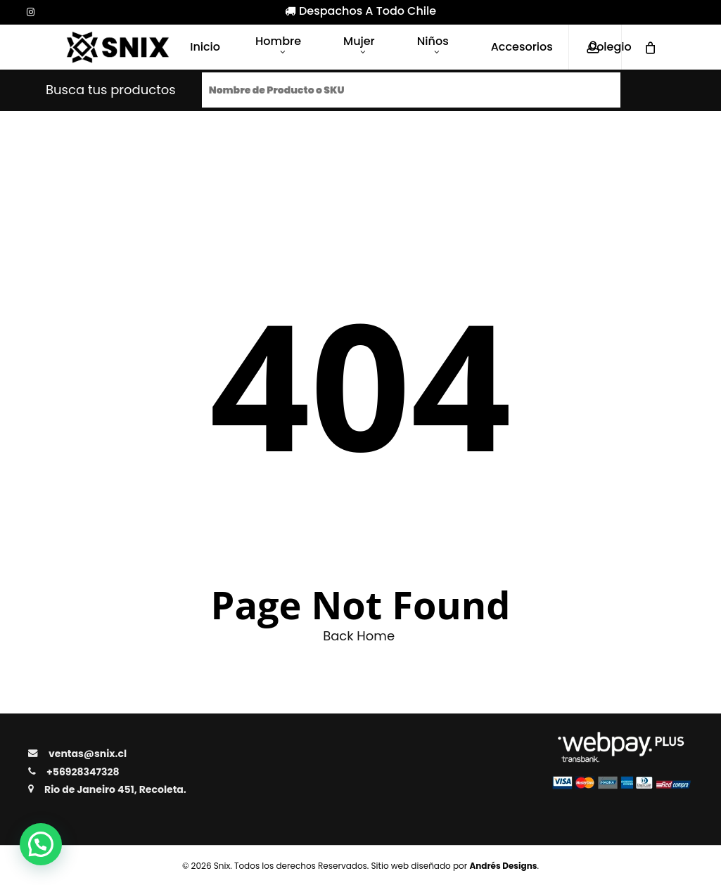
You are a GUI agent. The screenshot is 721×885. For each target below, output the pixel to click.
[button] (41, 844)
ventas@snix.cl (88, 754)
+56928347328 (82, 772)
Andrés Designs (503, 866)
